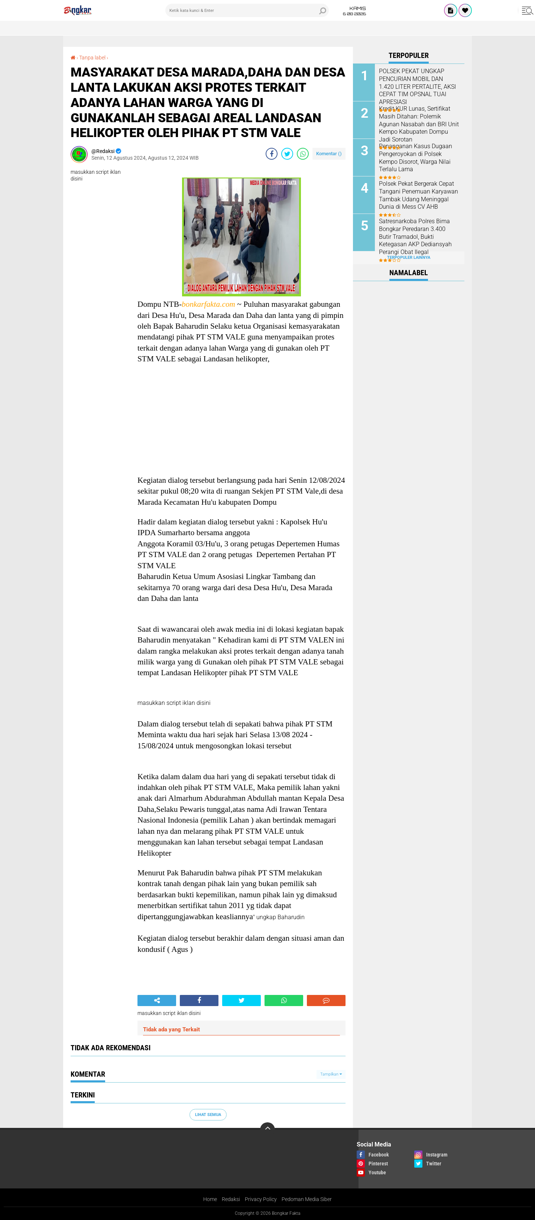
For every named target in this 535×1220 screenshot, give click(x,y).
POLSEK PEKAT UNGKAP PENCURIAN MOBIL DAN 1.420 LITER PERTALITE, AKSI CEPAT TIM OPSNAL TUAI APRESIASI (417, 86)
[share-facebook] (272, 154)
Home (210, 1199)
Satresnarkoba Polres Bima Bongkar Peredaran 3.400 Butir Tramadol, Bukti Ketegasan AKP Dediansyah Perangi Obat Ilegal (415, 237)
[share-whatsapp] (303, 154)
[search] (247, 10)
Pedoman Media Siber (307, 1199)
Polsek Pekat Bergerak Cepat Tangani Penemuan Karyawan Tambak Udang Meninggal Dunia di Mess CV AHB (418, 195)
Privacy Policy (261, 1199)
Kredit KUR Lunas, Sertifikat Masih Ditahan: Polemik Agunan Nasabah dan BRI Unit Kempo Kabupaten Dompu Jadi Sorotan (419, 124)
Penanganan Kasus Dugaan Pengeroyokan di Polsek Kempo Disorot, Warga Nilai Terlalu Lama (415, 158)
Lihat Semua (208, 1114)
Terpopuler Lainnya (408, 257)
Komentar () (329, 153)
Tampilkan (331, 1074)
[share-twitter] (287, 154)
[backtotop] (267, 1129)
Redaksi (231, 1199)
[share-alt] (156, 1000)
